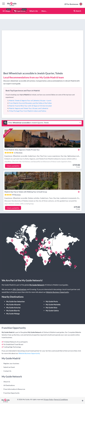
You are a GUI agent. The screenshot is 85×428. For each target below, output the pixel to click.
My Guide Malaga (13, 314)
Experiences (20, 11)
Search (77, 11)
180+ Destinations (19, 289)
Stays (6, 11)
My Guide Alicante (13, 304)
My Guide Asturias (13, 307)
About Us (6, 382)
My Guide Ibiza (51, 307)
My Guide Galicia (52, 311)
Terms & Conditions (61, 399)
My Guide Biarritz (13, 311)
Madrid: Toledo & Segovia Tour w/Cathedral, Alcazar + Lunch (30, 100)
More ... (44, 11)
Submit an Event (9, 367)
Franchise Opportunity (11, 393)
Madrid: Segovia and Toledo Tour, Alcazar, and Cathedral (28, 108)
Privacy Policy (49, 399)
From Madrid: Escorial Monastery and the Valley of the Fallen (30, 103)
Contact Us (7, 371)
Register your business (11, 363)
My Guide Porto (52, 301)
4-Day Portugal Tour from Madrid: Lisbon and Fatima (27, 111)
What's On (33, 11)
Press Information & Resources (14, 389)
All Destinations (9, 385)
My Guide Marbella (53, 304)
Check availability (13, 166)
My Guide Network (36, 285)
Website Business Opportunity (57, 292)
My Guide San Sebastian (15, 301)
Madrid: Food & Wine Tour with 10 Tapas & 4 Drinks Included (30, 106)
